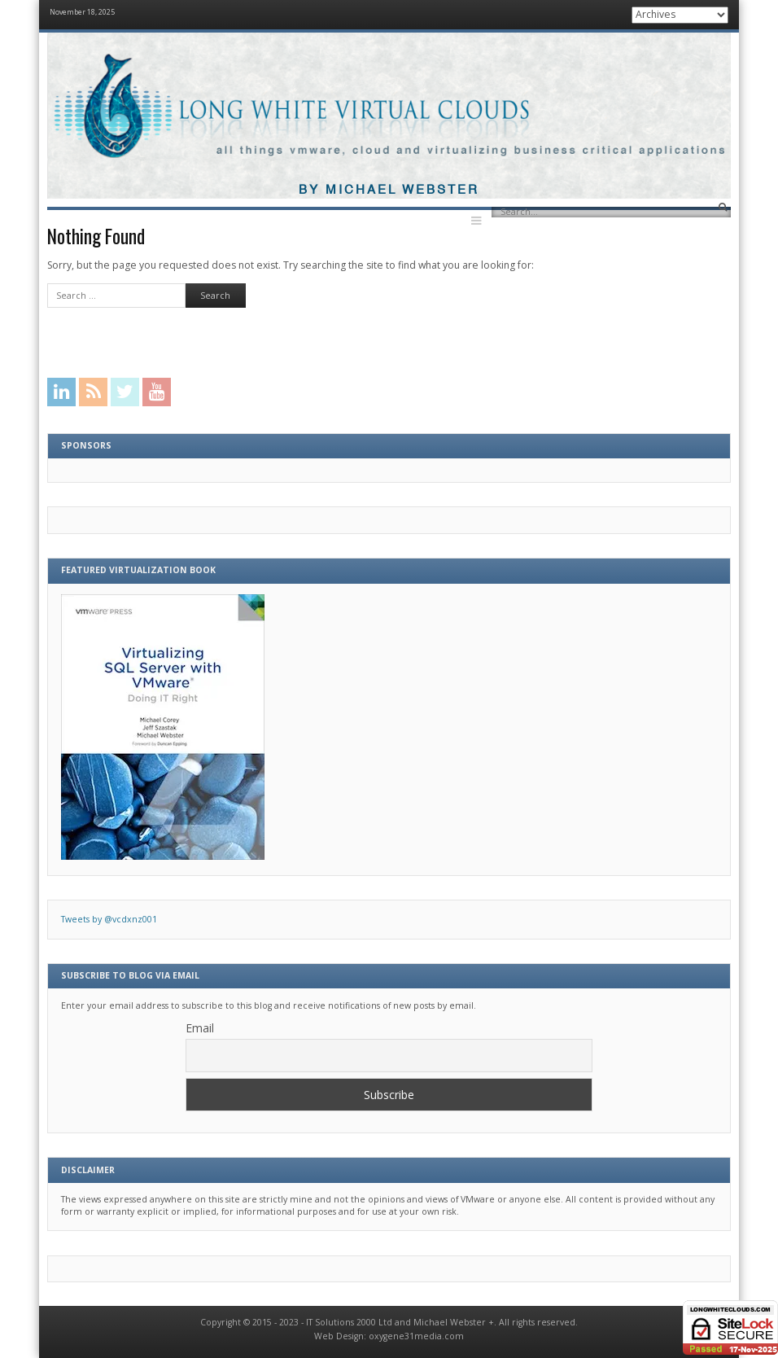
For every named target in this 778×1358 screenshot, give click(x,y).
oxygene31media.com (416, 1336)
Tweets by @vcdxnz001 (109, 919)
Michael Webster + (453, 1322)
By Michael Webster (389, 190)
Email (200, 1028)
